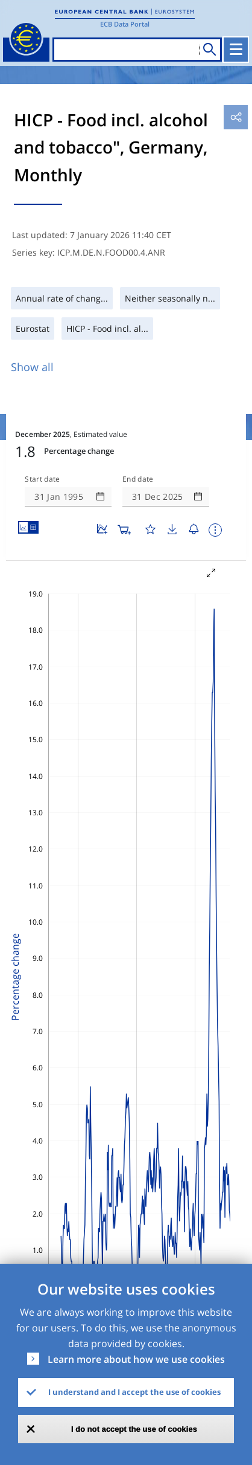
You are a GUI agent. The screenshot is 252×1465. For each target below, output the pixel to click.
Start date (42, 479)
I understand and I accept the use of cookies (134, 1391)
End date (138, 479)
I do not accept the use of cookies (134, 1429)
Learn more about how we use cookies (136, 1359)
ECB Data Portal (125, 23)
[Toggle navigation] (236, 49)
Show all (32, 367)
